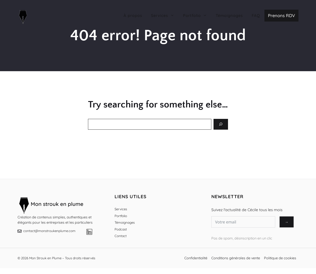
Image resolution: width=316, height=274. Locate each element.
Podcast (121, 229)
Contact (121, 236)
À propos (133, 15)
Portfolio (121, 216)
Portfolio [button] (197, 16)
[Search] (221, 124)
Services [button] (165, 16)
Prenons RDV (281, 15)
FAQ (256, 15)
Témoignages (229, 15)
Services (121, 209)
